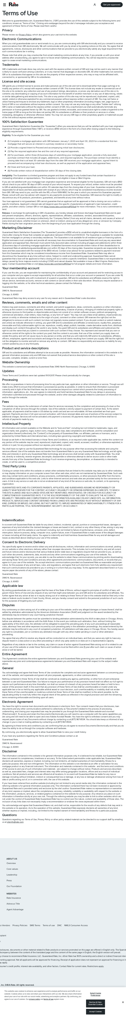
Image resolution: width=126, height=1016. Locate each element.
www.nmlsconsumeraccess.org (30, 988)
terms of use (48, 1006)
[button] (4, 4)
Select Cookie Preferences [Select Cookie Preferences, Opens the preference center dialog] (95, 1001)
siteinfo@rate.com (15, 822)
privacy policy (34, 1006)
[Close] (123, 1009)
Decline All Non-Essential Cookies (96, 1010)
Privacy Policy (25, 34)
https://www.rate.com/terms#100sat (60, 206)
